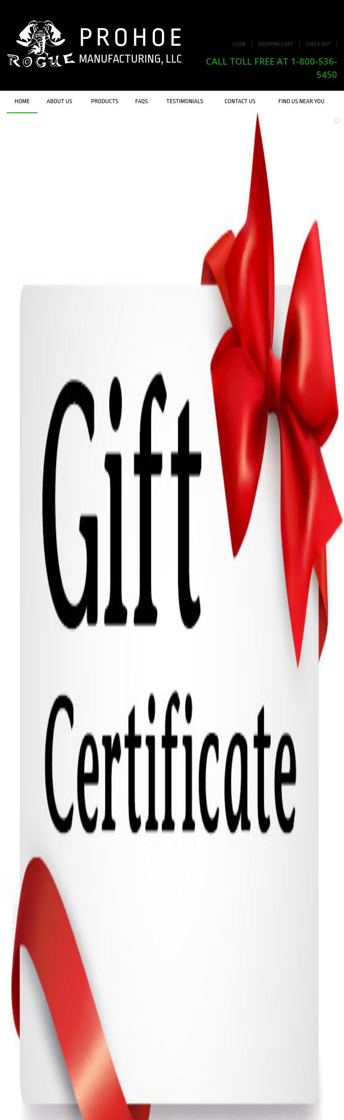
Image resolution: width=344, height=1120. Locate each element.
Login (239, 44)
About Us (59, 101)
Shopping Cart (276, 44)
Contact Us (240, 101)
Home (21, 101)
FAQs (141, 101)
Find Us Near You (301, 101)
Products (104, 101)
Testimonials (184, 101)
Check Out (318, 44)
